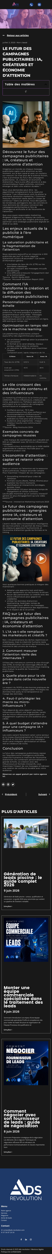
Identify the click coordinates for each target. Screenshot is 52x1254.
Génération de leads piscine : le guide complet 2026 (23, 879)
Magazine (4, 1215)
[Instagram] (30, 1239)
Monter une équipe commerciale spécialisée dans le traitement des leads (23, 997)
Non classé (22, 43)
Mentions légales (37, 1249)
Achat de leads (6, 1218)
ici (4, 776)
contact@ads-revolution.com (13, 1230)
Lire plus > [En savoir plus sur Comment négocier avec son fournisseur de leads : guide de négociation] (8, 1152)
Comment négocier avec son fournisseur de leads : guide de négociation (22, 1118)
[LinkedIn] (26, 1239)
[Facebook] (21, 1239)
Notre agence (6, 1210)
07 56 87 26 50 (8, 1232)
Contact (4, 1220)
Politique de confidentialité (11, 1252)
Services (4, 1213)
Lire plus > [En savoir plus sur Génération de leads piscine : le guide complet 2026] (8, 906)
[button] (39, 4)
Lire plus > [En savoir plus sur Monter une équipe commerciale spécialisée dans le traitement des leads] (8, 1030)
